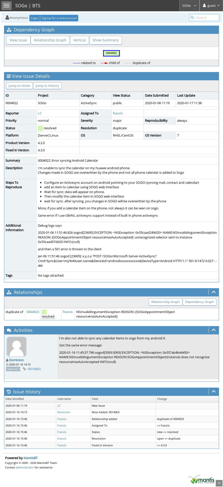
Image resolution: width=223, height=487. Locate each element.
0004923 (33, 312)
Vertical (79, 40)
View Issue (18, 40)
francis (118, 113)
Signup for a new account (59, 18)
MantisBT (31, 458)
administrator (25, 467)
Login (34, 18)
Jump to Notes (19, 85)
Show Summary (106, 40)
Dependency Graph (199, 301)
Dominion (16, 360)
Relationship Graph (50, 40)
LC (40, 113)
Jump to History (47, 85)
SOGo (189, 5)
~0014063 (34, 369)
